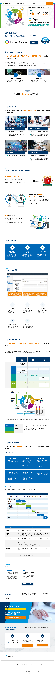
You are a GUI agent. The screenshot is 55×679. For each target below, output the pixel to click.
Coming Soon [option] (7, 599)
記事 (42, 3)
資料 (45, 3)
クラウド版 (24, 3)
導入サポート (39, 3)
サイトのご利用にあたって (21, 672)
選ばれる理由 (29, 3)
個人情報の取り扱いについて (30, 672)
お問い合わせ (41, 665)
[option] (27, 16)
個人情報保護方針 (37, 672)
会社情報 (15, 672)
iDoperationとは (19, 3)
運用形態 (34, 3)
